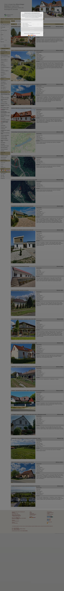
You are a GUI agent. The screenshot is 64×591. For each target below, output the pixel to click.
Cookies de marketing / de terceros (27, 25)
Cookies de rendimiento (25, 24)
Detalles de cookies (26, 33)
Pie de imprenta (38, 33)
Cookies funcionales (25, 23)
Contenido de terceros (25, 26)
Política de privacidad (32, 33)
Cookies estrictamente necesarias (26, 22)
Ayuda (36, 16)
